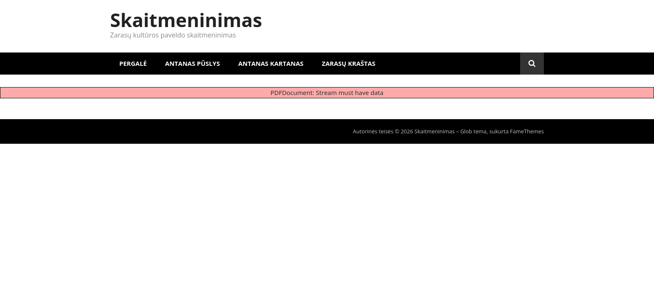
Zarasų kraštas (349, 63)
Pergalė (133, 63)
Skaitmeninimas (186, 19)
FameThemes (527, 131)
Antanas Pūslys (192, 63)
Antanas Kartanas (270, 63)
